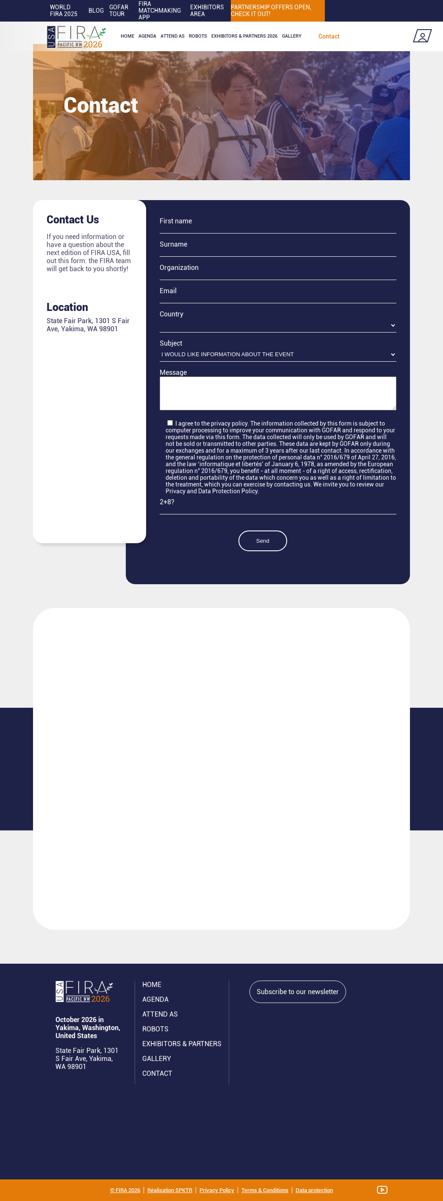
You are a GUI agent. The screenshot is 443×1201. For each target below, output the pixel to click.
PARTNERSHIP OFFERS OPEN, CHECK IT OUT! (271, 10)
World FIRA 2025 (64, 10)
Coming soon (382, 36)
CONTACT (157, 1073)
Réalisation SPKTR (169, 1190)
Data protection (314, 1190)
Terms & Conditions (264, 1190)
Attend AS (160, 1014)
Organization (179, 268)
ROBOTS (198, 36)
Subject (171, 343)
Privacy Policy (216, 1190)
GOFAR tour (118, 10)
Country (171, 314)
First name (176, 221)
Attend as (173, 36)
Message (173, 372)
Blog (96, 10)
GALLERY (156, 1059)
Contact (329, 36)
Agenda (147, 36)
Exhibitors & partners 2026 (244, 36)
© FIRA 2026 (125, 1190)
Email (168, 291)
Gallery (292, 36)
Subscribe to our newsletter (298, 992)
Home (127, 36)
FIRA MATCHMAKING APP (159, 10)
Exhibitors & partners (182, 1044)
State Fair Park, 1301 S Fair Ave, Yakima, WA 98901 (87, 1059)
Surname (173, 244)
